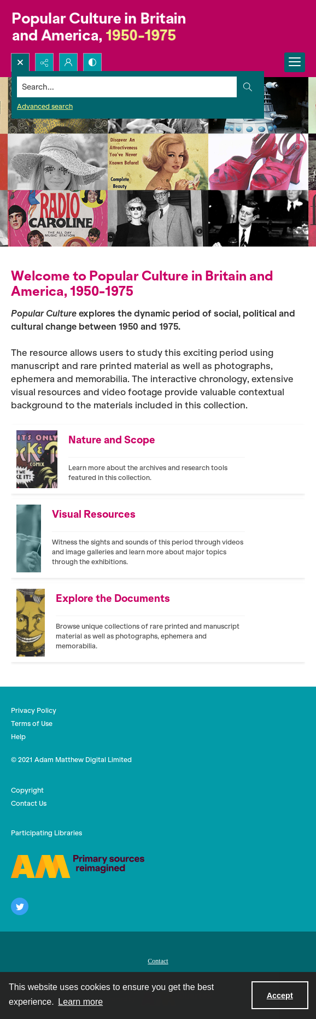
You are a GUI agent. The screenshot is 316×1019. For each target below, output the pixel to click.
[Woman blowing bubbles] (148, 538)
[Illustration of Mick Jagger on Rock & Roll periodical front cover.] (156, 459)
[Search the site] (127, 87)
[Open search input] (20, 62)
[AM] (77, 866)
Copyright (27, 790)
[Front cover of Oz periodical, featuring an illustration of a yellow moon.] (150, 622)
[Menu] (294, 62)
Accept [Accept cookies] (280, 995)
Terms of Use (31, 723)
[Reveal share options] (44, 62)
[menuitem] (158, 960)
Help (18, 737)
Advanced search (45, 106)
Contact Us (28, 803)
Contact (158, 961)
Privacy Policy (33, 710)
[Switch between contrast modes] (92, 62)
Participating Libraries (46, 833)
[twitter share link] (19, 906)
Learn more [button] (80, 1001)
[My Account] (68, 62)
